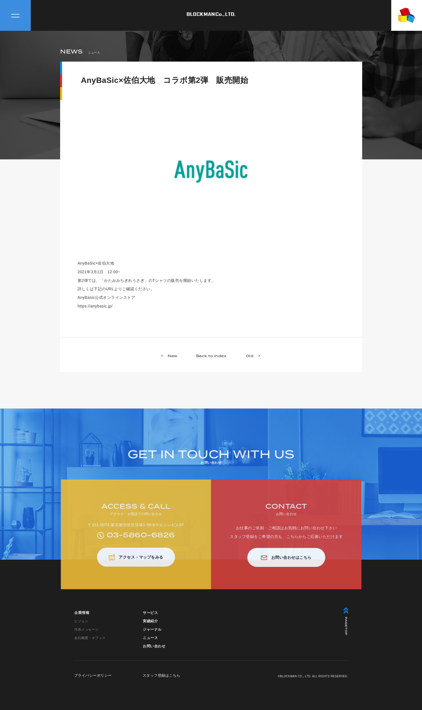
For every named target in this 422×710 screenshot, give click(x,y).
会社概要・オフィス (89, 641)
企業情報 (81, 616)
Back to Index (211, 358)
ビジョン (81, 624)
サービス (150, 616)
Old (249, 358)
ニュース (150, 641)
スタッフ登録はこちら (161, 675)
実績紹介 (150, 624)
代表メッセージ (86, 632)
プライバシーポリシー (93, 675)
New (173, 358)
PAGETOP (346, 621)
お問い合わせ (154, 649)
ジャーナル (152, 632)
